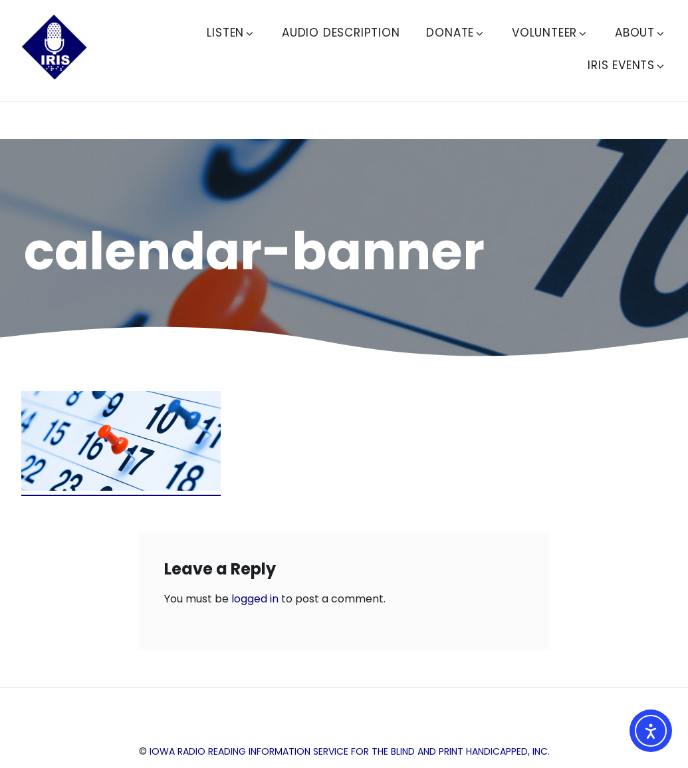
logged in (255, 598)
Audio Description (341, 33)
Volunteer (550, 33)
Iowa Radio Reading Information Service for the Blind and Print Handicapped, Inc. (350, 751)
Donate (455, 33)
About (640, 33)
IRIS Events (627, 65)
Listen (231, 33)
